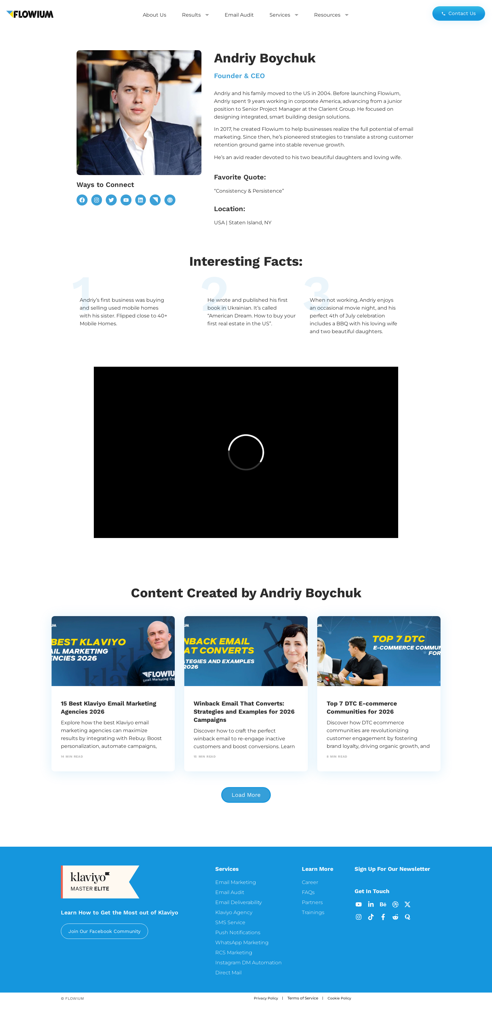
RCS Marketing (233, 953)
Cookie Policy (343, 998)
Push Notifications (237, 932)
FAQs (308, 892)
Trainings (313, 912)
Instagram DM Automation (248, 963)
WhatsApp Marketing (242, 942)
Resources (331, 15)
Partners (312, 902)
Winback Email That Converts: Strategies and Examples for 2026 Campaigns (245, 711)
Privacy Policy (267, 998)
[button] (246, 795)
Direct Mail (228, 973)
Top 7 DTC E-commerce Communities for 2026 (366, 707)
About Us (154, 15)
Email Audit (239, 15)
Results (195, 15)
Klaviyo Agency (233, 912)
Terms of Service (305, 998)
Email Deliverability (238, 902)
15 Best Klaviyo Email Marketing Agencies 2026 (104, 707)
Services (284, 15)
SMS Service (230, 922)
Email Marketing (235, 882)
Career (310, 882)
